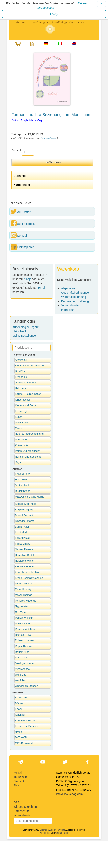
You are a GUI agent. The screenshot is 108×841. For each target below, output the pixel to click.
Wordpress (45, 833)
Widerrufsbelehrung (73, 297)
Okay (54, 14)
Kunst (18, 416)
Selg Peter (21, 657)
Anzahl (16, 150)
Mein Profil (19, 331)
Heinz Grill (21, 479)
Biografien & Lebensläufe (29, 365)
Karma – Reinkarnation (28, 394)
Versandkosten (49, 138)
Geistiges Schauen (26, 382)
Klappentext (22, 184)
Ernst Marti (21, 532)
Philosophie (21, 445)
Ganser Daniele (24, 549)
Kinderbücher (22, 399)
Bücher (19, 703)
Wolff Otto (20, 674)
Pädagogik (21, 439)
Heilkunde (20, 388)
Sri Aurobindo (23, 485)
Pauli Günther (23, 623)
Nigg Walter (21, 606)
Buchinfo (20, 175)
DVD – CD (21, 737)
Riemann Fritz (23, 634)
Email (41, 287)
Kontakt (18, 772)
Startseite (20, 781)
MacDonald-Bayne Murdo (29, 496)
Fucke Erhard (23, 543)
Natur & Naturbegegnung (29, 433)
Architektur (21, 360)
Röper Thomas (23, 646)
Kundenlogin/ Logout (25, 327)
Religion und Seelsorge (28, 456)
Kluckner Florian (24, 566)
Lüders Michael (23, 583)
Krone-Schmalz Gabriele (29, 578)
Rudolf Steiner (23, 491)
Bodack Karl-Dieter (26, 503)
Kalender (20, 714)
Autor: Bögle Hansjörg (26, 120)
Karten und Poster (25, 720)
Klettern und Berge (25, 405)
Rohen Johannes (24, 640)
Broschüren (21, 697)
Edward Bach (22, 474)
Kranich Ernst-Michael (27, 572)
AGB (17, 802)
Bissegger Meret (24, 521)
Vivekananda (22, 669)
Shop (27, 279)
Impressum (68, 309)
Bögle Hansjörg (24, 509)
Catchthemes (61, 833)
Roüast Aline (22, 652)
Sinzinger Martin (24, 663)
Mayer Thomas (23, 595)
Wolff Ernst (21, 680)
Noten (18, 732)
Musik (18, 428)
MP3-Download (24, 743)
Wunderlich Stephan (26, 686)
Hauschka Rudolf (25, 555)
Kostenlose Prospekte (27, 726)
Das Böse (20, 371)
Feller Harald (22, 538)
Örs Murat (20, 612)
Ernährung (21, 376)
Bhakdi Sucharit (24, 515)
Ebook (18, 709)
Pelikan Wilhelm (24, 617)
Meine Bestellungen (24, 335)
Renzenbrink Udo (25, 629)
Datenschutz (21, 811)
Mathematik (21, 422)
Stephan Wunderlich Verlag (52, 830)
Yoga (18, 462)
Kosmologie (21, 411)
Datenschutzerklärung (75, 301)
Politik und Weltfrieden (27, 451)
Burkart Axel (22, 526)
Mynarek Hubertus (25, 600)
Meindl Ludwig (23, 589)
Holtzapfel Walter (24, 560)
